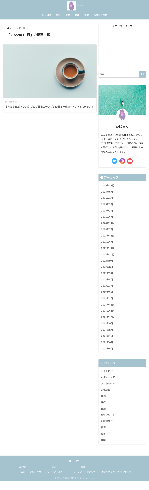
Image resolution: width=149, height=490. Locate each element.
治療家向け (107, 429)
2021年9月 (107, 328)
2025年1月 (107, 218)
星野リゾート (108, 422)
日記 (103, 416)
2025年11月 (108, 185)
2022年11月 (108, 250)
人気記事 (106, 396)
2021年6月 (107, 348)
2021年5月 (107, 354)
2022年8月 (107, 270)
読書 (103, 442)
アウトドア (107, 377)
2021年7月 (107, 341)
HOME (74, 470)
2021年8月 (107, 335)
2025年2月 (107, 211)
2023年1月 (107, 244)
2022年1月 (107, 302)
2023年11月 (108, 237)
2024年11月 (108, 224)
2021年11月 (108, 315)
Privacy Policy (124, 480)
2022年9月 (107, 263)
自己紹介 (46, 14)
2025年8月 (107, 192)
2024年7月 (107, 231)
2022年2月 (107, 296)
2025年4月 (107, 198)
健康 (86, 14)
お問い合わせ (100, 14)
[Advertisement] (122, 46)
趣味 (77, 14)
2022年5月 (107, 276)
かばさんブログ (75, 5)
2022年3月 (107, 289)
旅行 (58, 14)
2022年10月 (108, 257)
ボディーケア (108, 383)
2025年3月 (107, 205)
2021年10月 (108, 322)
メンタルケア (108, 390)
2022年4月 (107, 283)
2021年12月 (108, 309)
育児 (67, 14)
